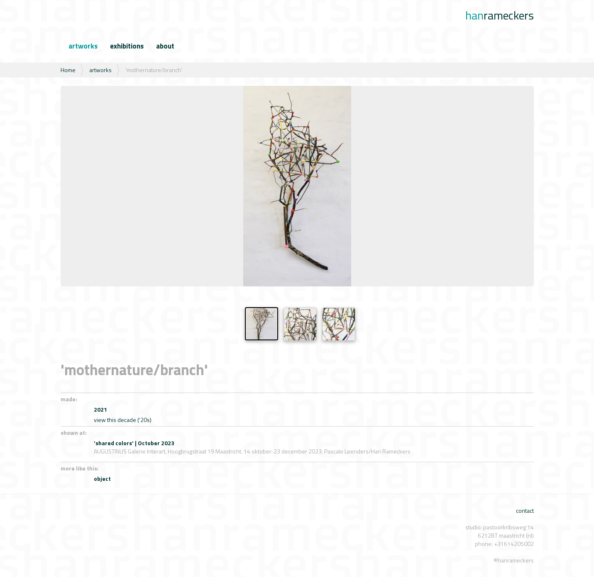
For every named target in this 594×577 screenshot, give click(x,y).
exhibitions (127, 46)
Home (68, 69)
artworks (83, 46)
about (165, 46)
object (102, 478)
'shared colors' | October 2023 (134, 443)
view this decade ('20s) (123, 419)
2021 (100, 409)
